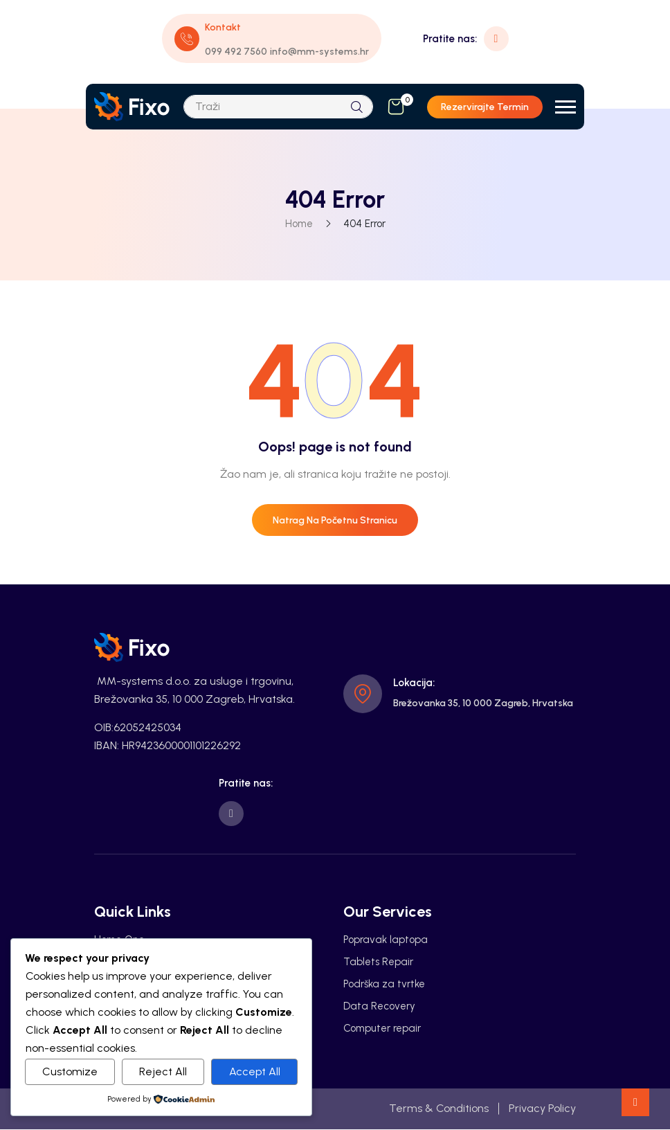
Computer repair (382, 1029)
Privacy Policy (542, 1108)
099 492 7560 (236, 51)
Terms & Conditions (439, 1108)
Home (299, 223)
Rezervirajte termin (485, 107)
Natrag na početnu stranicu (335, 520)
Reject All (163, 1071)
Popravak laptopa (385, 940)
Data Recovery (379, 1007)
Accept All (254, 1071)
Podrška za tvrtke (384, 984)
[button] (565, 107)
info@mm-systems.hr (319, 51)
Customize (70, 1071)
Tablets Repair (378, 962)
